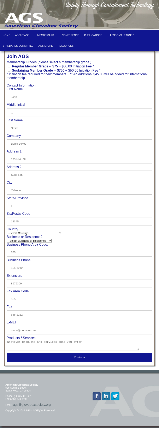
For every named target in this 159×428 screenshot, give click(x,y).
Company (14, 136)
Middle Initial (16, 104)
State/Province (17, 198)
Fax (9, 307)
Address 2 (14, 167)
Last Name (15, 120)
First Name (15, 89)
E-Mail (11, 322)
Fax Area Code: (18, 291)
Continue (79, 359)
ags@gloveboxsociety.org (32, 406)
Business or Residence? (24, 237)
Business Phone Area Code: (27, 244)
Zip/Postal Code (18, 213)
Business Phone (19, 260)
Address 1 (14, 151)
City (9, 182)
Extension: (14, 275)
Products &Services (21, 338)
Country (12, 229)
